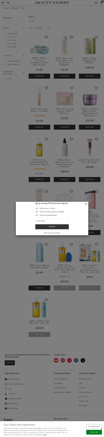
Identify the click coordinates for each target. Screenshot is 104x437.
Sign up (52, 227)
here (45, 435)
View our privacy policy (52, 233)
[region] (52, 429)
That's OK (94, 432)
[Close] (86, 204)
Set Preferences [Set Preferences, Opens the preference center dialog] (94, 426)
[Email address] (52, 221)
